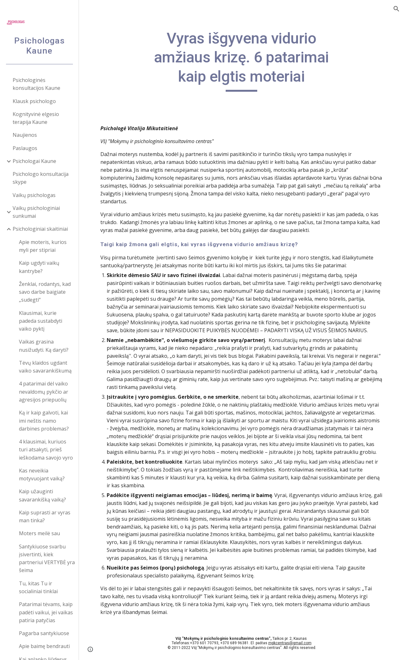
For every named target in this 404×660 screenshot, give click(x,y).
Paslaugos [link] (25, 148)
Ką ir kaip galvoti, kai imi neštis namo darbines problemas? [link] (44, 420)
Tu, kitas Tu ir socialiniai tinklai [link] (38, 587)
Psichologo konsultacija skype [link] (40, 178)
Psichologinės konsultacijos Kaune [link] (36, 84)
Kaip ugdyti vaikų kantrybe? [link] (39, 266)
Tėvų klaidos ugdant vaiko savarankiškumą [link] (45, 366)
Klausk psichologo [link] (34, 101)
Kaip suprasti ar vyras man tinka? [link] (44, 516)
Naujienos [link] (25, 134)
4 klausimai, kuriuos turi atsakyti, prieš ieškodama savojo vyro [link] (46, 449)
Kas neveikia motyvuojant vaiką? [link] (42, 474)
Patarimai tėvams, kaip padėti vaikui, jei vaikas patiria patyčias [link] (46, 612)
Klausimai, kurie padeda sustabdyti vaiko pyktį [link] (40, 321)
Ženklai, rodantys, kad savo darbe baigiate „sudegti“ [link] (45, 292)
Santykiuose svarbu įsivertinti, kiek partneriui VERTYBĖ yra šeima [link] (47, 558)
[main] (241, 60)
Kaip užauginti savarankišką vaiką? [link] (42, 495)
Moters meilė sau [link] (39, 533)
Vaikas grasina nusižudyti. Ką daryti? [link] (43, 345)
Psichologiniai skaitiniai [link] (40, 228)
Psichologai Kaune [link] (34, 161)
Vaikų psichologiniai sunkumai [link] (36, 212)
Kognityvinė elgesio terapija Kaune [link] (36, 118)
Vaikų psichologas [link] (34, 195)
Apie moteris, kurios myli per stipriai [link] (43, 246)
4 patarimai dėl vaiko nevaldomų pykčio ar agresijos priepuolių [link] (43, 391)
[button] (396, 8)
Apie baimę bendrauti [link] (44, 646)
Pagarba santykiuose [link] (44, 633)
